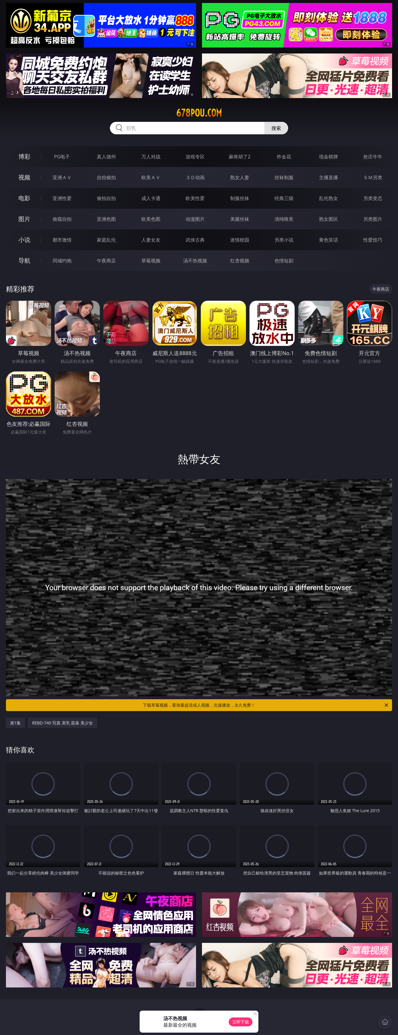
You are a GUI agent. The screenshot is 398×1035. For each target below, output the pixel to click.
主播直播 (328, 177)
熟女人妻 (239, 177)
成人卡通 (150, 198)
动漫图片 (195, 219)
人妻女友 (150, 240)
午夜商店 (106, 260)
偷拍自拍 (106, 198)
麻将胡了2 (239, 156)
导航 (24, 260)
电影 (24, 198)
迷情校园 (239, 240)
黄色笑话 (328, 240)
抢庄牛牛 (372, 156)
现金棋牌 (328, 156)
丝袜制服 (283, 177)
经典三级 (283, 198)
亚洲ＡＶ (62, 177)
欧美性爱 (195, 198)
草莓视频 (150, 260)
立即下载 (240, 1022)
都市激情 (62, 240)
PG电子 (62, 156)
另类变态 (372, 198)
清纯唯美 (283, 219)
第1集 (15, 723)
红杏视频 (239, 260)
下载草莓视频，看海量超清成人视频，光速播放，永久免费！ (266, 705)
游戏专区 (195, 156)
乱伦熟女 (328, 198)
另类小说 (283, 240)
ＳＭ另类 (372, 177)
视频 (24, 177)
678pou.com (199, 113)
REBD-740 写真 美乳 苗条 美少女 (62, 723)
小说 (24, 240)
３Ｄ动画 (195, 177)
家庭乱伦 (106, 240)
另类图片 (372, 219)
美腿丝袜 (239, 219)
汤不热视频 (195, 260)
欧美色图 (150, 219)
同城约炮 (62, 260)
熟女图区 (328, 219)
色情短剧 (283, 260)
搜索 (276, 128)
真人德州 (106, 156)
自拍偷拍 (106, 177)
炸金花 (284, 156)
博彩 (24, 156)
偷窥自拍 (62, 219)
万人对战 (150, 156)
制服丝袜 (239, 198)
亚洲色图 (106, 219)
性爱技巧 (372, 240)
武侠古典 (195, 240)
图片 (24, 219)
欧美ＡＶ (150, 177)
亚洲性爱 (62, 198)
